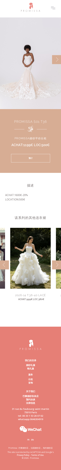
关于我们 (30, 391)
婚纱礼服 (30, 365)
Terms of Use (37, 455)
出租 (30, 379)
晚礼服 (30, 368)
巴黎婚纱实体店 (31, 396)
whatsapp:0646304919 (30, 419)
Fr (28, 439)
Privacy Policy (23, 455)
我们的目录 (30, 360)
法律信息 (30, 402)
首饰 (30, 382)
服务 (30, 374)
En (32, 439)
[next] (56, 59)
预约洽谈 (30, 399)
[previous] (4, 264)
